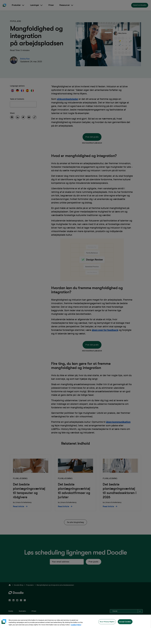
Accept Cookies (125, 624)
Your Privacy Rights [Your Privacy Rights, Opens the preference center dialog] (107, 624)
